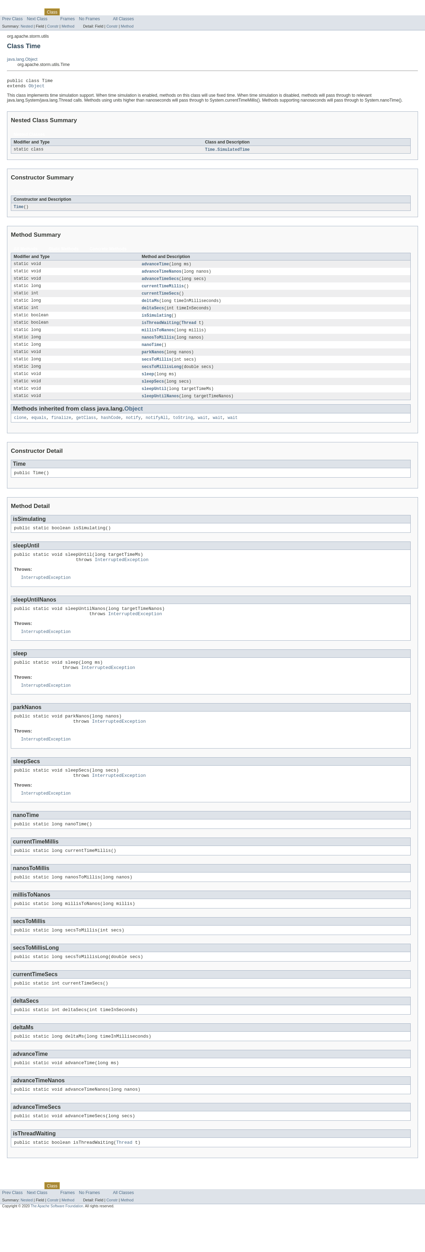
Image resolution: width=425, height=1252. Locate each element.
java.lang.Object (22, 59)
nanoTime (151, 351)
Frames (67, 18)
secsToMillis (156, 367)
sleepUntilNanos (160, 405)
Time (18, 209)
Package (32, 11)
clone (20, 427)
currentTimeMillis (163, 290)
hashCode (111, 427)
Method (68, 26)
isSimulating (156, 321)
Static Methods (64, 251)
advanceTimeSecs (160, 282)
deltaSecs (153, 313)
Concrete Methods (108, 251)
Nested (27, 26)
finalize (61, 427)
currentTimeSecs (160, 298)
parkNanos (153, 359)
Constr (52, 26)
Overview (11, 11)
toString (183, 427)
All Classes (123, 18)
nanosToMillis (158, 344)
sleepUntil (154, 397)
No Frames (89, 18)
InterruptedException (122, 573)
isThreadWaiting (160, 328)
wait (203, 427)
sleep (148, 382)
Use (67, 11)
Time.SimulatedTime (227, 152)
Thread (188, 328)
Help (133, 11)
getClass (86, 427)
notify (133, 427)
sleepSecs (153, 390)
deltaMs (150, 305)
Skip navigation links (19, 5)
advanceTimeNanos (161, 275)
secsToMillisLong (161, 374)
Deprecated (99, 11)
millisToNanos (158, 336)
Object (37, 87)
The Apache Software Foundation (57, 1246)
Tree (79, 11)
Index (119, 11)
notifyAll (157, 427)
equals (38, 427)
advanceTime (155, 267)
